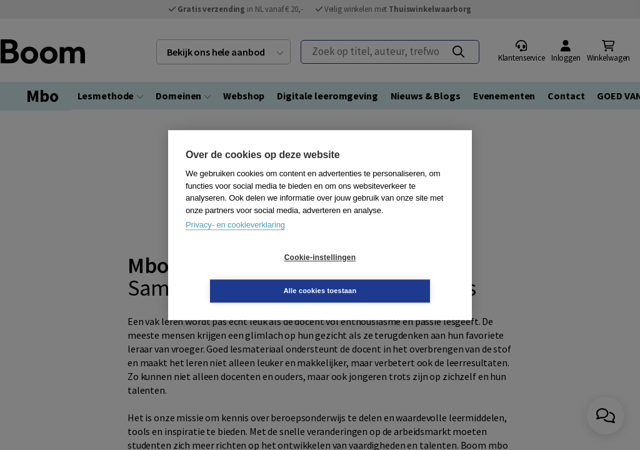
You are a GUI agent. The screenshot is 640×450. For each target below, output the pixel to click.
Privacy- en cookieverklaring (235, 241)
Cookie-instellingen (245, 274)
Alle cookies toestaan (394, 274)
